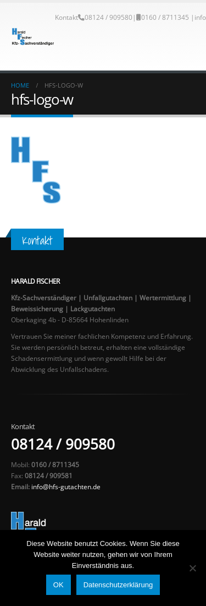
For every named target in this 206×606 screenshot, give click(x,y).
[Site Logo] (33, 37)
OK (58, 585)
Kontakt (66, 17)
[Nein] (192, 567)
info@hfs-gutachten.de (66, 486)
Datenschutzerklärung (118, 585)
